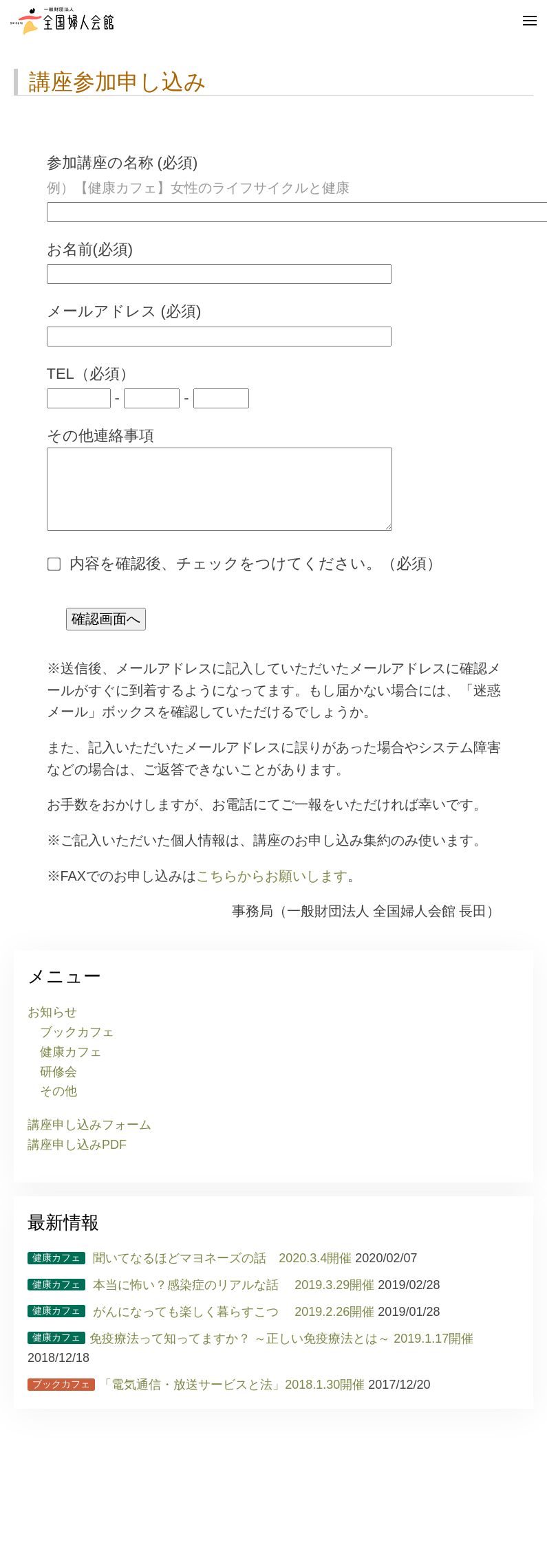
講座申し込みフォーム (89, 1138)
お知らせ (52, 1026)
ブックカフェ (77, 1046)
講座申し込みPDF (77, 1158)
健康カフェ (71, 1065)
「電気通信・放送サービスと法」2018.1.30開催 (196, 1398)
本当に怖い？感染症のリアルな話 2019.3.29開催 (201, 1299)
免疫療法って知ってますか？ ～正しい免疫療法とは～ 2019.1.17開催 (250, 1352)
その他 (58, 1105)
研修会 (58, 1085)
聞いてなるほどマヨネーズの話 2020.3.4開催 (190, 1272)
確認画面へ (106, 632)
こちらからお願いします (271, 889)
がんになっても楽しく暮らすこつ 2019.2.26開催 (201, 1325)
